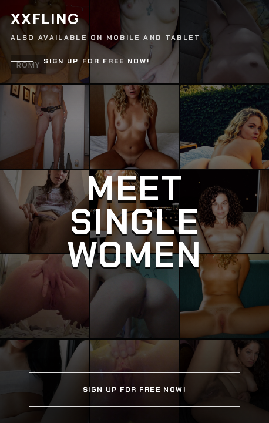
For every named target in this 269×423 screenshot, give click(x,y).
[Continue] (134, 211)
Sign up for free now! (96, 61)
